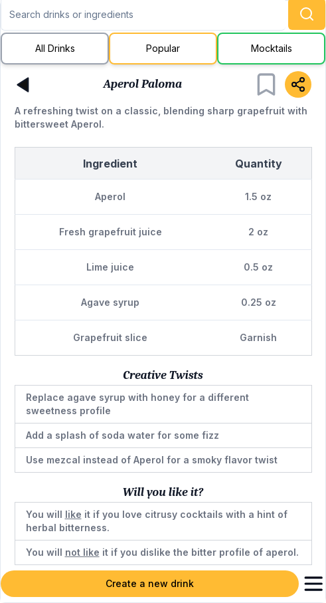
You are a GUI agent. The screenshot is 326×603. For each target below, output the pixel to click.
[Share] (298, 84)
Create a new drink (150, 583)
